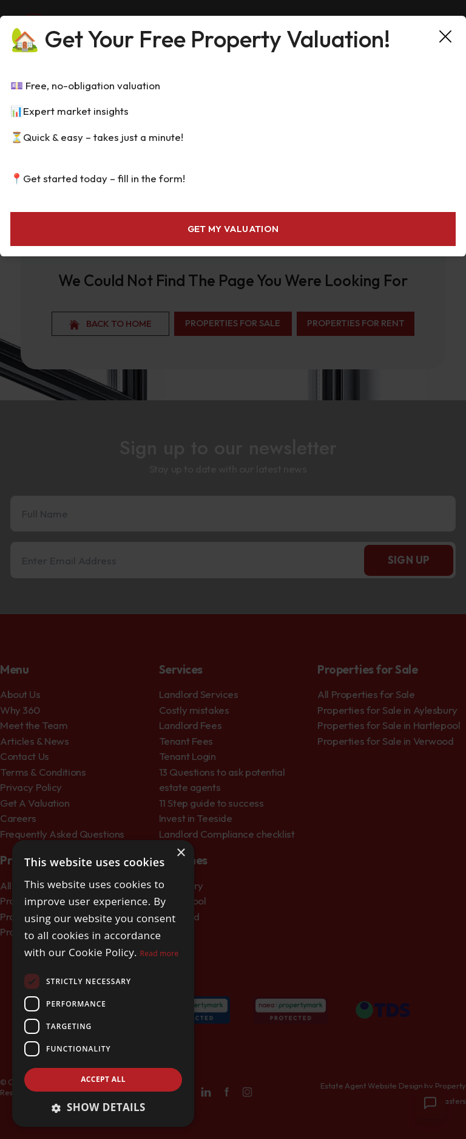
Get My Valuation (233, 228)
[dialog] (103, 983)
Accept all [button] (103, 1079)
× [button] (180, 853)
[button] (103, 1107)
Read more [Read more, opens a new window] (159, 953)
